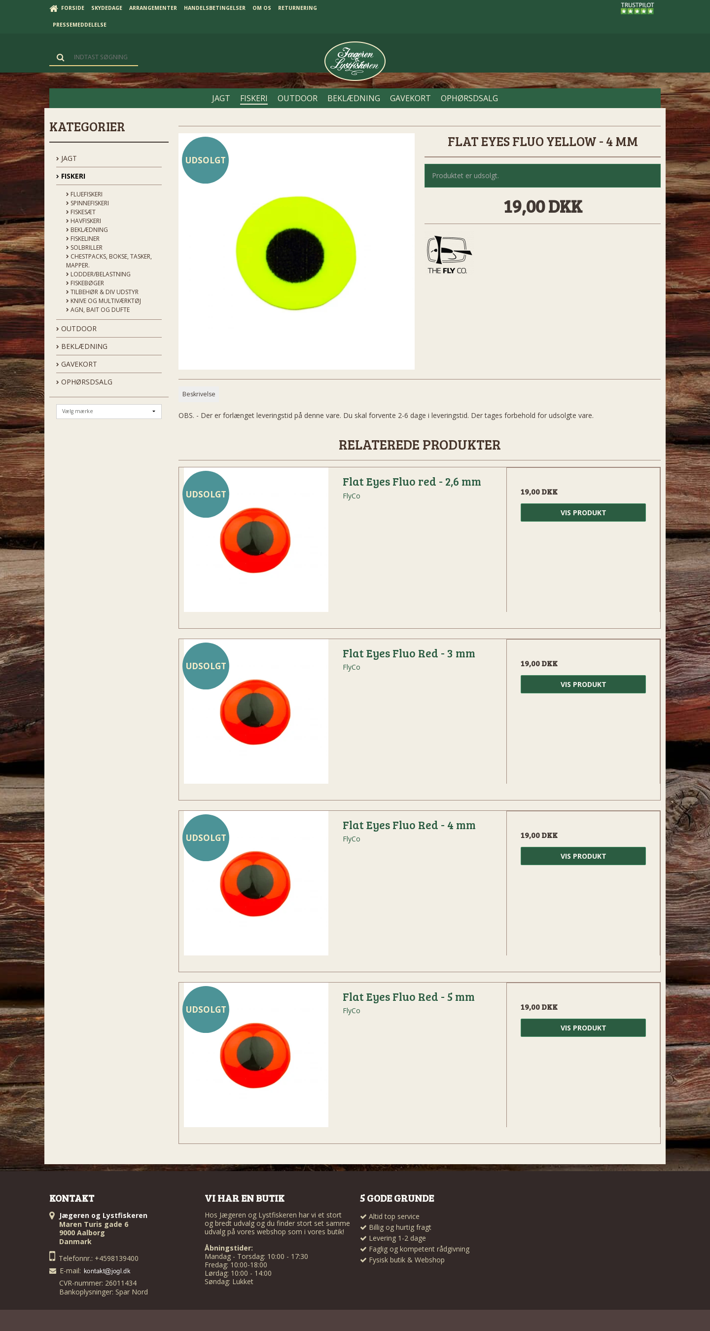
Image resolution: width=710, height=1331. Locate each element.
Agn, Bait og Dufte (98, 309)
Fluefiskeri (84, 194)
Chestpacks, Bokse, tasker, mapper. (109, 260)
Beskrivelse (198, 394)
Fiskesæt (81, 212)
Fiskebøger (85, 283)
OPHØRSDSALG (84, 381)
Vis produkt (583, 512)
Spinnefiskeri (87, 203)
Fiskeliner (83, 238)
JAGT (66, 158)
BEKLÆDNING (81, 346)
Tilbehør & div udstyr (102, 292)
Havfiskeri (83, 221)
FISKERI (70, 176)
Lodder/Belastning (98, 274)
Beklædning (87, 230)
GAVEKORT (76, 364)
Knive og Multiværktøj (103, 301)
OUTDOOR (76, 328)
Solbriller (84, 247)
